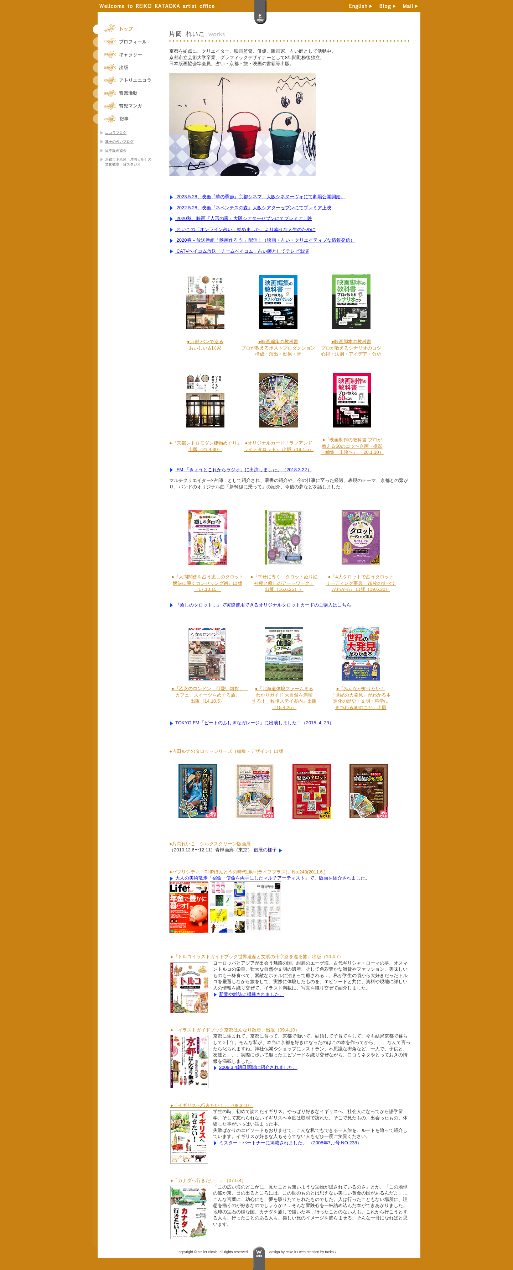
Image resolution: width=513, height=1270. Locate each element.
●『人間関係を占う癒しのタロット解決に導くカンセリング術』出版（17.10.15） (207, 583)
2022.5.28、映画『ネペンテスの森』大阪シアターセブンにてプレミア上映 (253, 207)
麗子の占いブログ (119, 141)
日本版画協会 (115, 150)
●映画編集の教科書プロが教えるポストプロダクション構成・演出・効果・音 (278, 348)
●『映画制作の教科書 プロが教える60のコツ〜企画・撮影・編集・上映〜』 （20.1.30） (352, 446)
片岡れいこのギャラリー (126, 55)
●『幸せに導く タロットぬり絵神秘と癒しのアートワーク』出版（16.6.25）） (284, 583)
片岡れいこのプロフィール (126, 42)
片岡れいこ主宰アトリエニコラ (126, 80)
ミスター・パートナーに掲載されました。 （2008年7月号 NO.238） (290, 1142)
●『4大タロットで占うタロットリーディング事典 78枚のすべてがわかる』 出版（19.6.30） (360, 583)
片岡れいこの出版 (126, 68)
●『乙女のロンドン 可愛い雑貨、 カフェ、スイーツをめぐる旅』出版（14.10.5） (209, 695)
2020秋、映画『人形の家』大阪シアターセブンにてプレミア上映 (243, 218)
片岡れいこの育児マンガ (126, 106)
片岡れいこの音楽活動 (126, 93)
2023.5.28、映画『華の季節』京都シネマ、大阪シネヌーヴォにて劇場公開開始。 (260, 196)
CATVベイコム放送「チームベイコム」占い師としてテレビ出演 (242, 251)
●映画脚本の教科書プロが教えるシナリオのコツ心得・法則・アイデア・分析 (351, 348)
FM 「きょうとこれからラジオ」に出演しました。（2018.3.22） (243, 469)
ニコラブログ (115, 133)
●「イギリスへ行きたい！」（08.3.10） (211, 1105)
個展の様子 (266, 849)
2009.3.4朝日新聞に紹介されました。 (258, 1067)
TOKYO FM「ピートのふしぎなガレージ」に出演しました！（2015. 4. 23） (254, 722)
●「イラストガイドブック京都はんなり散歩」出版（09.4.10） (235, 1030)
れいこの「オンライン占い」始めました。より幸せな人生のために (245, 229)
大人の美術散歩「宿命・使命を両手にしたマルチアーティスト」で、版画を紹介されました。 (272, 878)
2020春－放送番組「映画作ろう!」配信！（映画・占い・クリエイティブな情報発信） (265, 240)
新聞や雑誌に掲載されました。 (251, 994)
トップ (126, 29)
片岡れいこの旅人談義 (126, 119)
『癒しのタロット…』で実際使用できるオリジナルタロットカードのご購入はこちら (263, 605)
